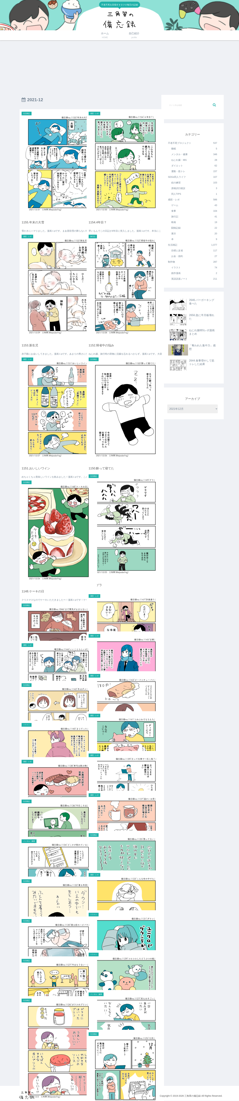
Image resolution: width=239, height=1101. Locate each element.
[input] (192, 105)
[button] (214, 105)
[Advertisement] (119, 67)
